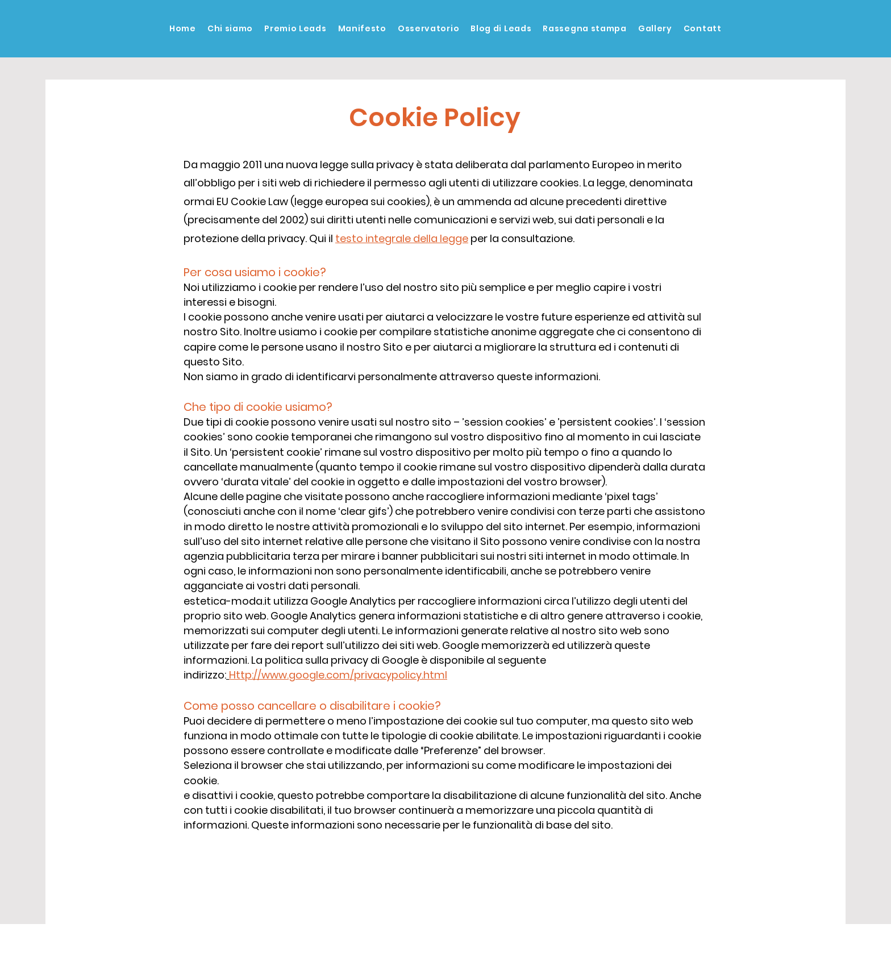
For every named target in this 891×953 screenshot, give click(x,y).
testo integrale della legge (401, 238)
